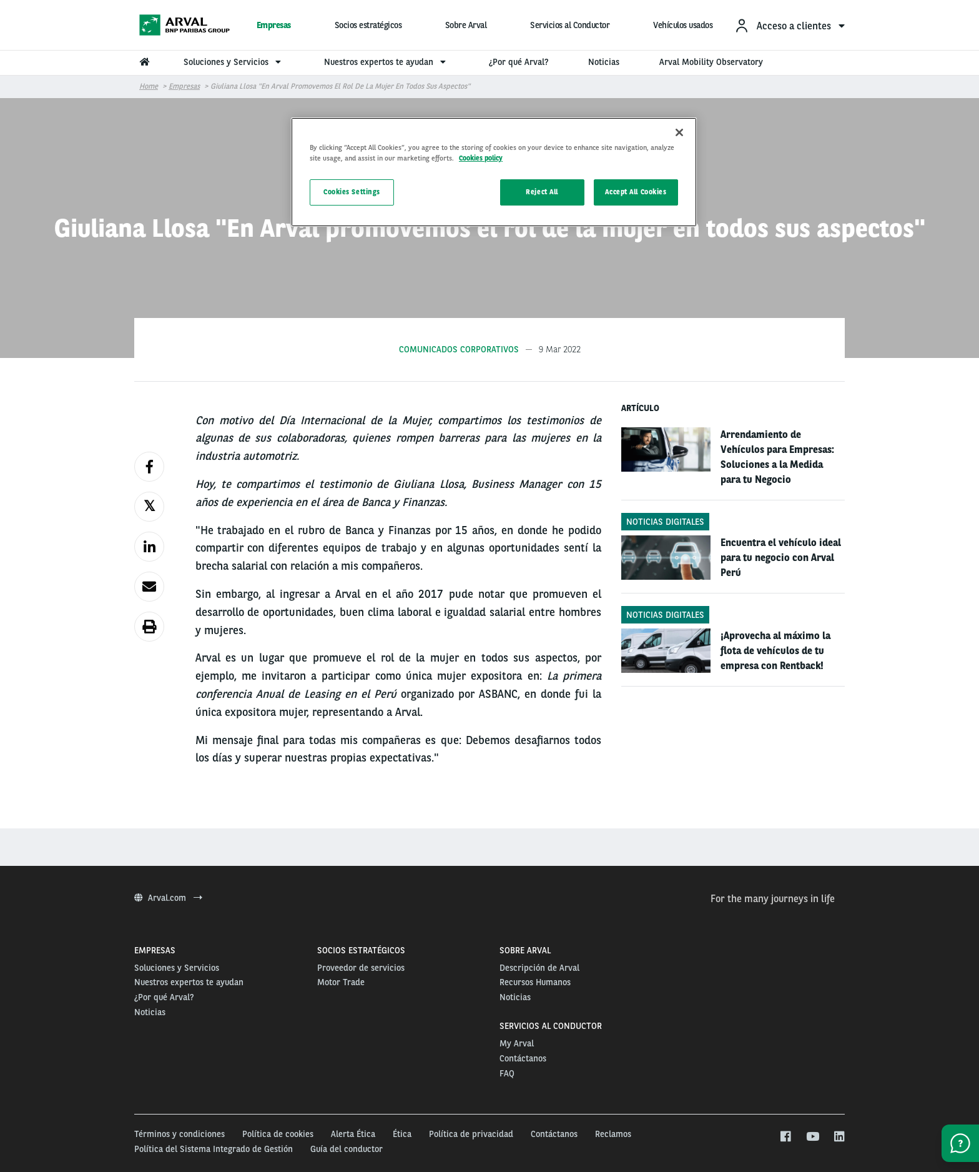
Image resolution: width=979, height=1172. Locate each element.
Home (148, 86)
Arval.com (168, 898)
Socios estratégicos (368, 25)
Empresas (274, 25)
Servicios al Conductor (569, 25)
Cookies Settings (351, 191)
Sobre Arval (466, 25)
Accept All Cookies (635, 191)
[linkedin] (839, 1137)
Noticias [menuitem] (603, 62)
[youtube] (812, 1137)
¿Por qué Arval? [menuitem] (518, 62)
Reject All (542, 191)
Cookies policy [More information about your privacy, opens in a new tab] (481, 158)
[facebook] (785, 1137)
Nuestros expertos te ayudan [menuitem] (386, 62)
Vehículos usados (682, 25)
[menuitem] (789, 25)
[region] (494, 172)
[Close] (679, 132)
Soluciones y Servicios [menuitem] (234, 62)
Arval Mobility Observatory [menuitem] (711, 62)
